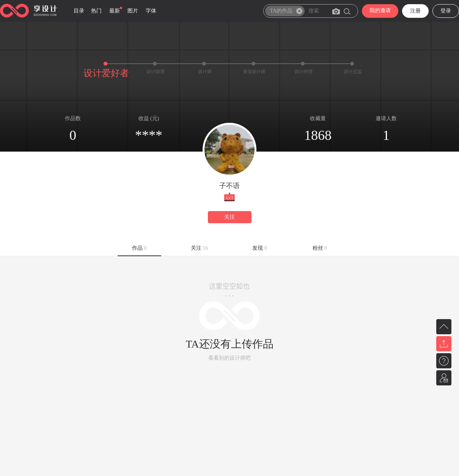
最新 (114, 11)
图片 (132, 11)
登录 (445, 11)
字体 (151, 11)
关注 (229, 217)
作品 (139, 248)
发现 (259, 248)
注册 (415, 11)
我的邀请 (380, 10)
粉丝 (320, 248)
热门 (96, 11)
